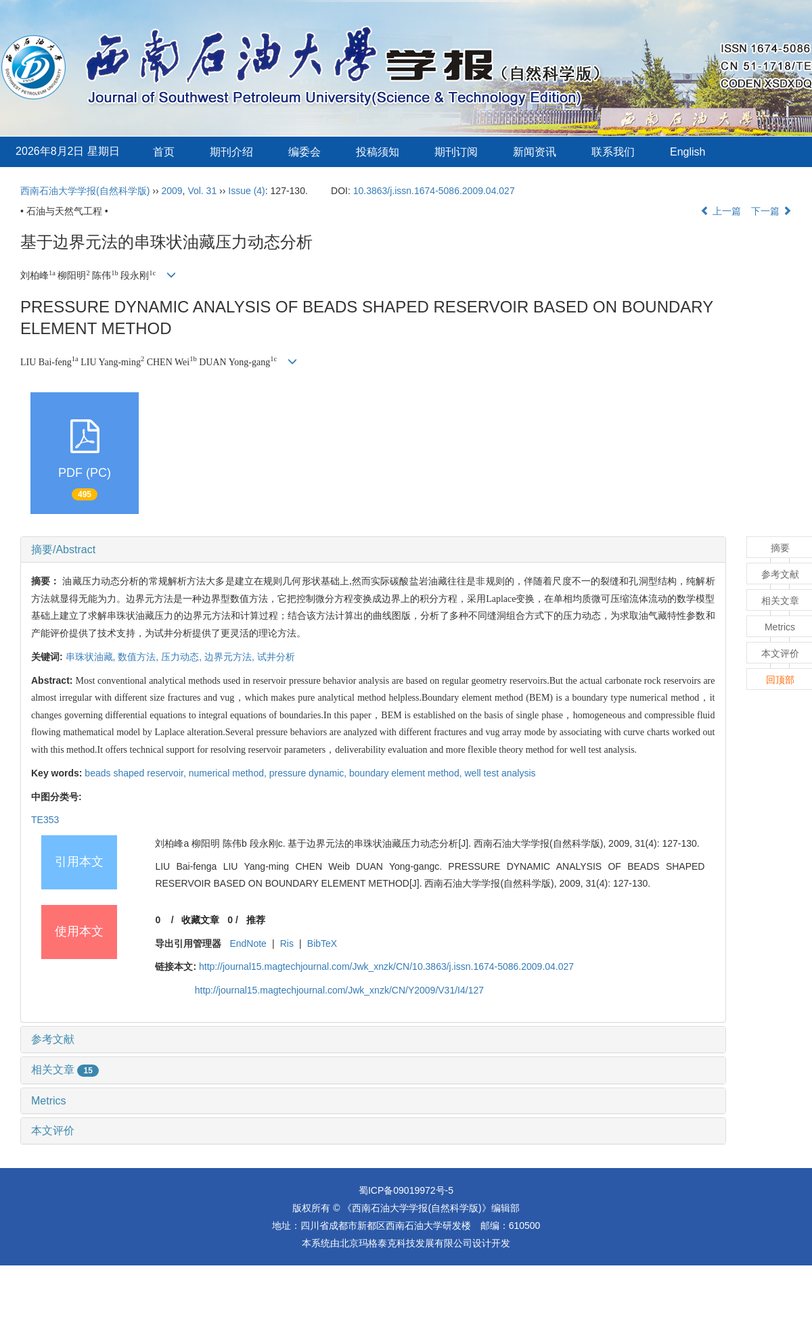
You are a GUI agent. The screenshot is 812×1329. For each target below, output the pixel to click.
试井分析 (276, 656)
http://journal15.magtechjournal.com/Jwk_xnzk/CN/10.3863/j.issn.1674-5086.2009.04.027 (386, 966)
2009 (171, 190)
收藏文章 (200, 919)
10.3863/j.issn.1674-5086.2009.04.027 (434, 190)
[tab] (373, 550)
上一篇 (720, 211)
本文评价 (52, 1130)
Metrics (48, 1100)
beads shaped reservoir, (136, 773)
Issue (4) (246, 190)
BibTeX (322, 943)
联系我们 (613, 152)
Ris (287, 943)
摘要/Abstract (63, 549)
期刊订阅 (456, 152)
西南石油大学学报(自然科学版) (85, 190)
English (687, 152)
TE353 (45, 819)
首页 (164, 152)
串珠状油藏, (92, 656)
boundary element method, (406, 773)
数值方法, (139, 656)
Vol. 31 (202, 190)
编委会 (304, 152)
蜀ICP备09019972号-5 (406, 1190)
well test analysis (499, 773)
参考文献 (52, 1039)
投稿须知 (377, 152)
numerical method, (229, 773)
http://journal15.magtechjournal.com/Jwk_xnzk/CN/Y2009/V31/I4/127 (339, 990)
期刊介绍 (231, 152)
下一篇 (771, 211)
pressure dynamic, (309, 773)
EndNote (247, 943)
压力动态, (182, 656)
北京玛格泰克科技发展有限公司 (406, 1243)
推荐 (255, 919)
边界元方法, (230, 656)
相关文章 (65, 1069)
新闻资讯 (534, 152)
